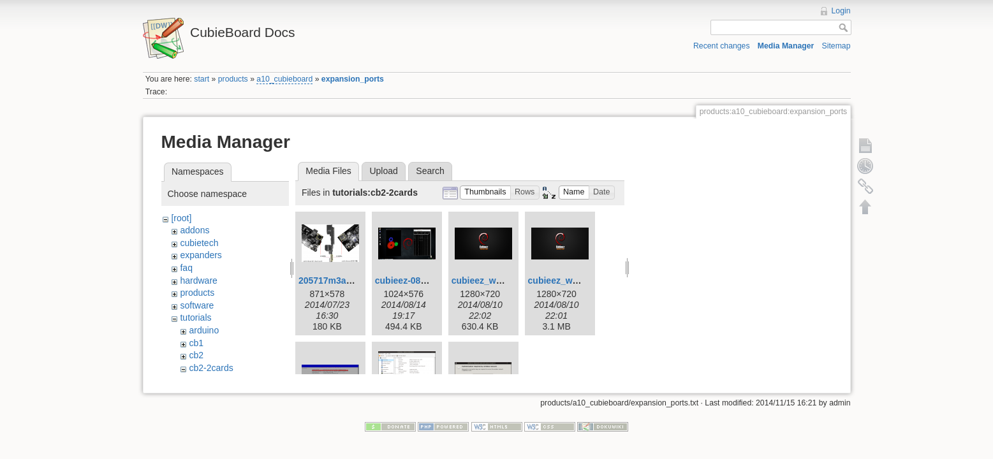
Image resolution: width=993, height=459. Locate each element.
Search (430, 171)
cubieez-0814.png (412, 280)
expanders (200, 255)
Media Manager (786, 45)
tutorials (195, 317)
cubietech (199, 243)
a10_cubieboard (284, 79)
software (197, 305)
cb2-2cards (211, 368)
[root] (181, 218)
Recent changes (721, 45)
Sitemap (836, 45)
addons (194, 230)
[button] (485, 193)
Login (841, 10)
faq (186, 268)
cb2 (196, 355)
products (233, 79)
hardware (198, 280)
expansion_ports (352, 79)
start (201, 79)
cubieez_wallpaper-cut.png (509, 280)
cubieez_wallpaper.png (577, 280)
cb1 (196, 343)
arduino (204, 330)
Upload (383, 171)
